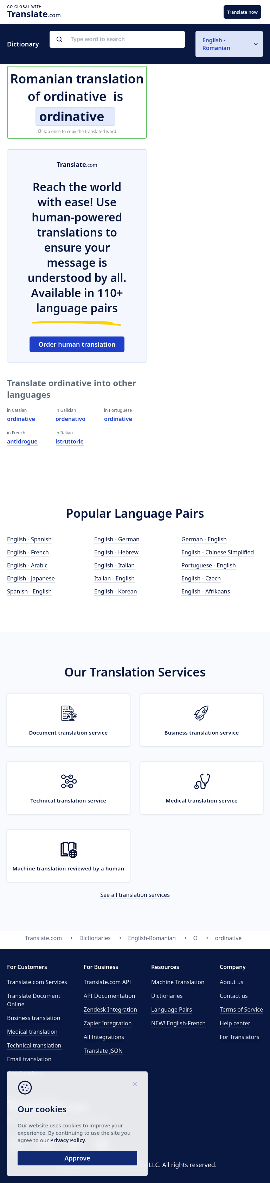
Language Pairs (171, 1009)
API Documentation (109, 996)
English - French (28, 552)
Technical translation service (69, 800)
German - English (204, 539)
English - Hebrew (116, 552)
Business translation (33, 1018)
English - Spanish (29, 539)
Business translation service (201, 732)
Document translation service (68, 732)
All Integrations (104, 1037)
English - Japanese (31, 578)
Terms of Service (241, 1009)
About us (231, 982)
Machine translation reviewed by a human (68, 868)
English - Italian (114, 565)
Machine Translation (178, 982)
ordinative (21, 419)
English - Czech (201, 578)
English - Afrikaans (205, 591)
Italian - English (114, 578)
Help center (235, 1023)
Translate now (242, 12)
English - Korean (115, 591)
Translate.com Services (37, 982)
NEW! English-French (178, 1023)
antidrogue (22, 441)
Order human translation (76, 344)
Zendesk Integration (110, 1009)
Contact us (234, 996)
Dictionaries (166, 996)
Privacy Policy (67, 1140)
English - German (117, 539)
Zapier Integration (108, 1023)
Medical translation (32, 1032)
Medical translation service (201, 800)
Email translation (29, 1059)
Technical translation (34, 1045)
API (107, 982)
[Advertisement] (210, 193)
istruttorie (70, 441)
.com (34, 14)
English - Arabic (27, 565)
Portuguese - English (208, 565)
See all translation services (135, 895)
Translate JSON (103, 1051)
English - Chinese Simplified (217, 552)
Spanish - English (29, 591)
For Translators (239, 1037)
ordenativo (70, 419)
